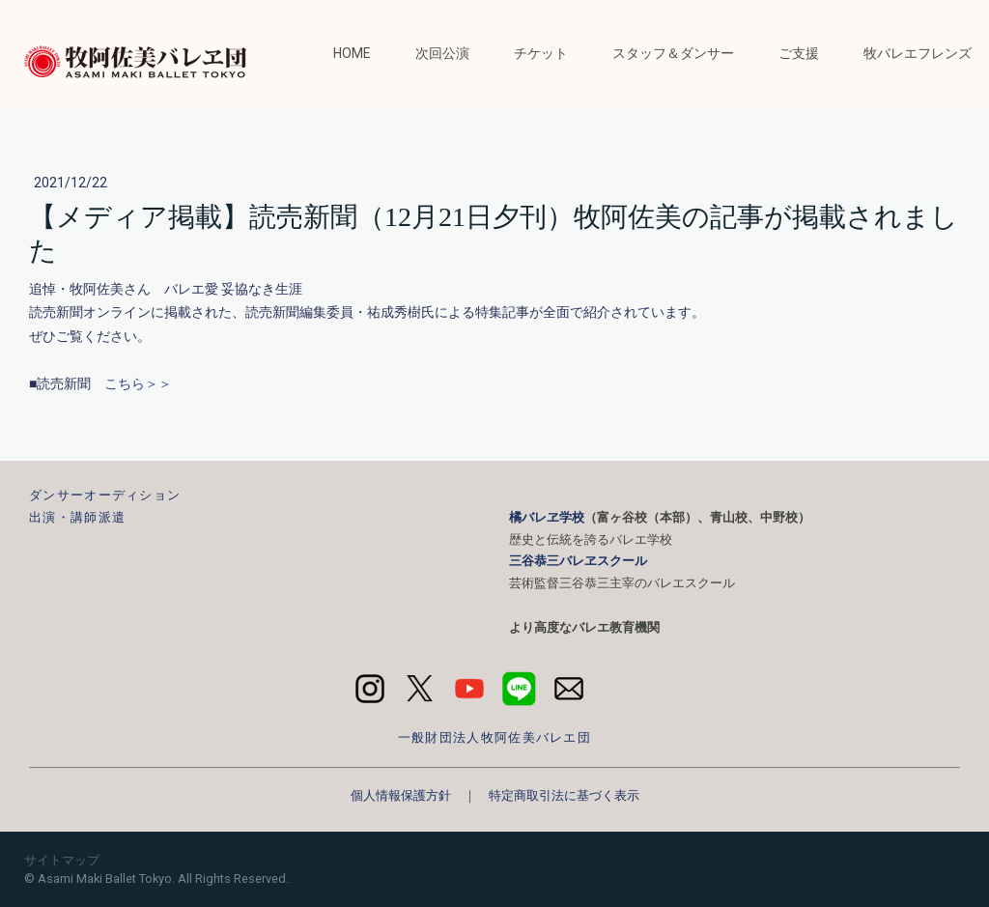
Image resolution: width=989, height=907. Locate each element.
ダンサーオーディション (105, 495)
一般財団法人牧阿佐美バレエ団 (494, 737)
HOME (352, 53)
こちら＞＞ (138, 383)
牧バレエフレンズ (917, 53)
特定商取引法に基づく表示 (564, 795)
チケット (541, 53)
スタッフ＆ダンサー (673, 53)
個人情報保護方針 (401, 795)
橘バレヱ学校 (546, 517)
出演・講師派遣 (77, 517)
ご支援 (798, 53)
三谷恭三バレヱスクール (578, 560)
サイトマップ (61, 860)
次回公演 (442, 53)
